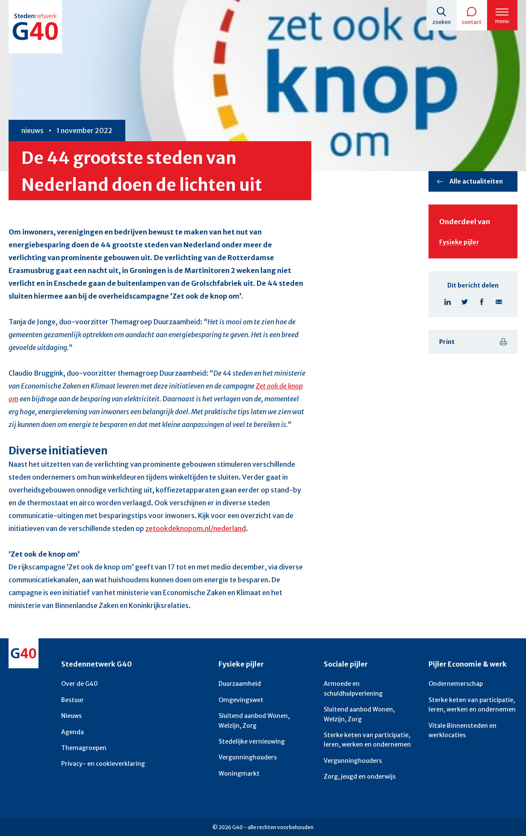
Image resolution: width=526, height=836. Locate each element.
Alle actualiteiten (476, 181)
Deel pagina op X (464, 302)
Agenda (72, 730)
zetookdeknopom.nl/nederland (195, 528)
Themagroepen (83, 746)
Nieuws (71, 714)
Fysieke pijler (459, 242)
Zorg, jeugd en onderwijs (360, 775)
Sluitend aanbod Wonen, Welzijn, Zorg (254, 719)
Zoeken (440, 22)
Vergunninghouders (248, 756)
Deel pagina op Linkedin (447, 302)
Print (447, 342)
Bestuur (72, 698)
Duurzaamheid (240, 682)
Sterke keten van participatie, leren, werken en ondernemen (367, 738)
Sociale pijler (346, 662)
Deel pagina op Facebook (481, 302)
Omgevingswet (241, 698)
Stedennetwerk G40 (96, 662)
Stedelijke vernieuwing (252, 740)
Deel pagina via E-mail (498, 302)
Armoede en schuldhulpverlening (353, 687)
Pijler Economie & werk (467, 662)
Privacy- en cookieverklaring (103, 762)
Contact (471, 22)
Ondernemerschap (455, 682)
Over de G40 (79, 682)
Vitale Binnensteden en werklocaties (462, 728)
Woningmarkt (239, 772)
